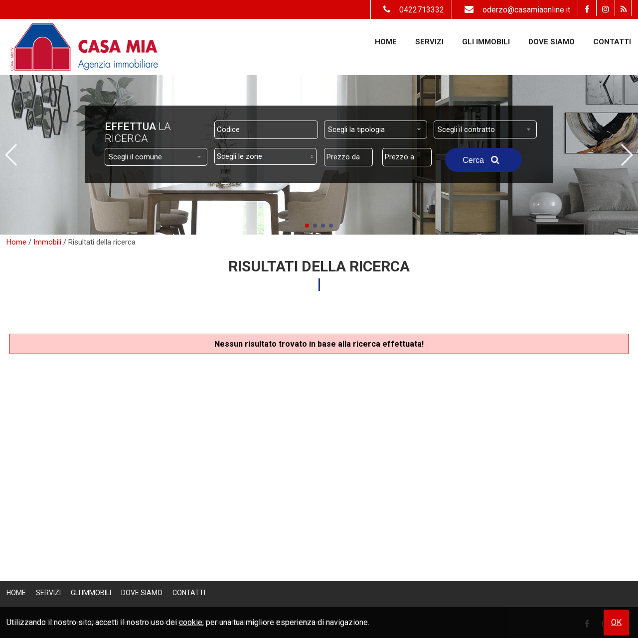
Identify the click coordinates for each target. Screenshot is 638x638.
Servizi (429, 41)
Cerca (483, 159)
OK (616, 622)
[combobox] (375, 129)
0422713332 (411, 9)
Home (386, 41)
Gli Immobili (486, 41)
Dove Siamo (551, 41)
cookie (190, 622)
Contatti (612, 41)
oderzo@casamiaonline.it (515, 9)
